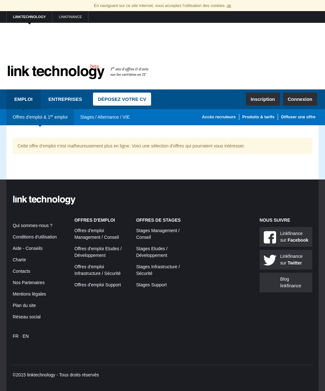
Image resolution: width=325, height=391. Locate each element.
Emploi (23, 99)
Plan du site (24, 305)
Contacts (21, 271)
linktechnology (29, 17)
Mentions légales (29, 294)
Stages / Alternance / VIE (105, 117)
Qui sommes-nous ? (32, 225)
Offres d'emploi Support (97, 284)
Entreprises (65, 99)
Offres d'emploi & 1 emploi (40, 117)
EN (26, 336)
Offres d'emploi (94, 220)
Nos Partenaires (28, 282)
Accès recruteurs (218, 116)
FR (16, 336)
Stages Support (151, 284)
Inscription (263, 99)
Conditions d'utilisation (35, 236)
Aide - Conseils (28, 248)
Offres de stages (158, 220)
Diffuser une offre (298, 116)
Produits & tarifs (258, 116)
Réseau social (27, 316)
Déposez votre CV (122, 99)
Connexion (300, 99)
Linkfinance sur (294, 237)
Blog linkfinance (290, 282)
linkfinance (70, 17)
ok (229, 5)
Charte (19, 259)
